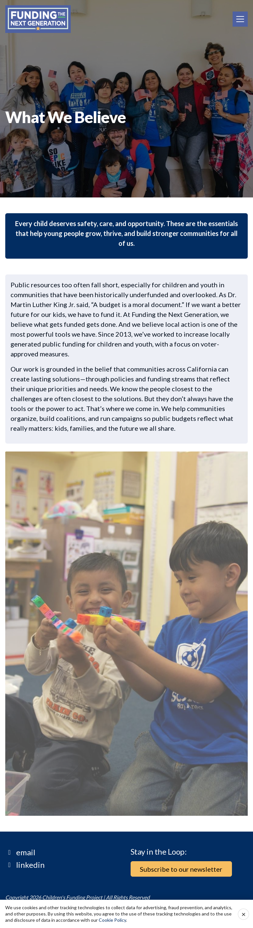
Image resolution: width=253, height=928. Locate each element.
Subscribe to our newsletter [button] (181, 869)
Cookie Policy (112, 920)
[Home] (38, 19)
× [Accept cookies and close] (243, 914)
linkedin (30, 864)
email (25, 852)
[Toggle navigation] (240, 19)
